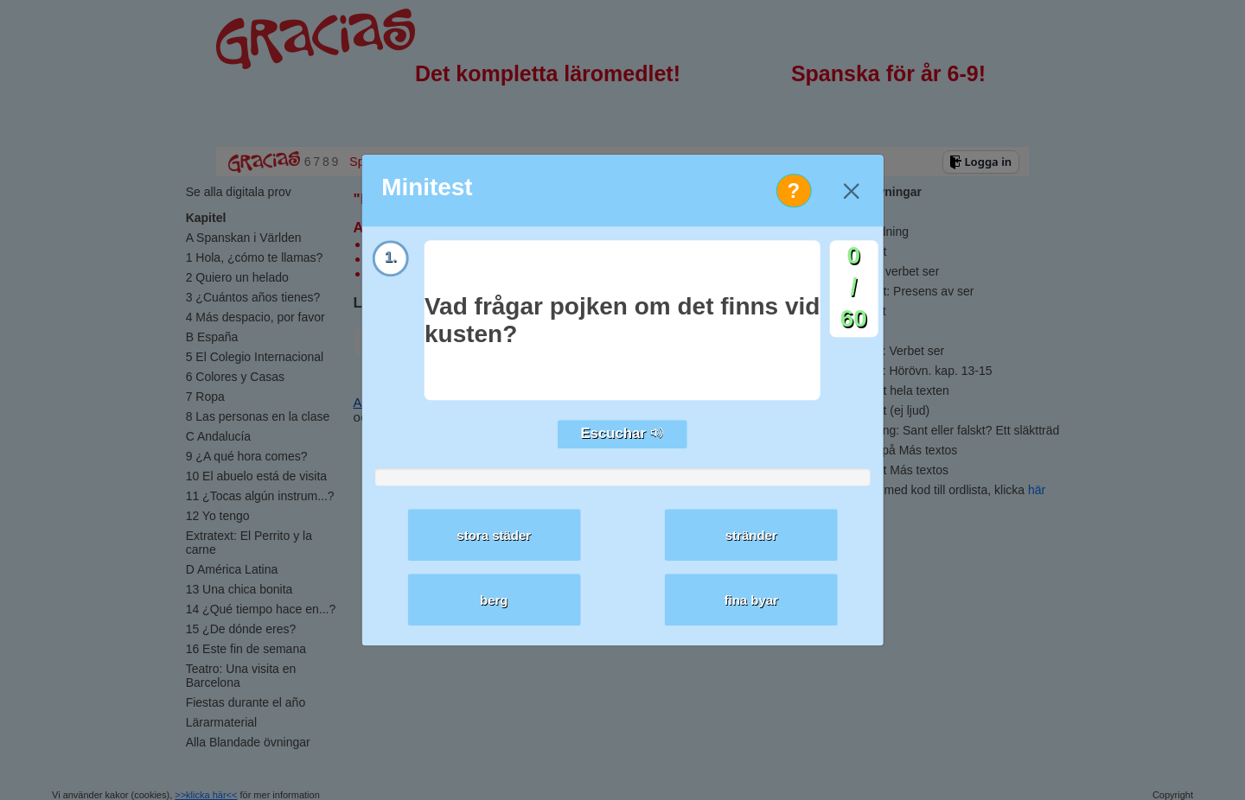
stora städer (493, 535)
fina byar (752, 600)
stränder (751, 535)
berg (494, 600)
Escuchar (622, 434)
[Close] (851, 190)
